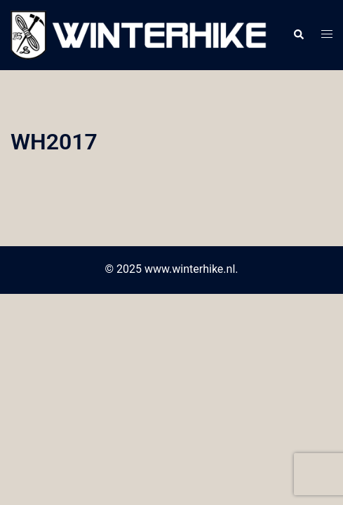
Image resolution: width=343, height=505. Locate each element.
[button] (298, 35)
